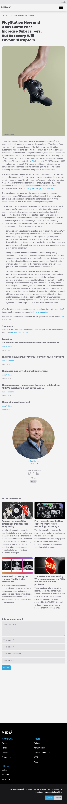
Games (33, 481)
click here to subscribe (38, 312)
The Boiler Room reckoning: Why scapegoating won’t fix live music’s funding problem (50, 580)
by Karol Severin (33, 461)
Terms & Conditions (42, 752)
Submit (6, 668)
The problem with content (16, 402)
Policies (37, 743)
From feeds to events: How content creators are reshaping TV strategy (49, 524)
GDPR (36, 757)
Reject (58, 798)
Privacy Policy (39, 748)
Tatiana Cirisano (8, 361)
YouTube (5, 775)
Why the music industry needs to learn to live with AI (30, 342)
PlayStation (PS (12, 141)
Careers (5, 752)
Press (36, 762)
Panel (4, 748)
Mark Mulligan (7, 347)
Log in (63, 2)
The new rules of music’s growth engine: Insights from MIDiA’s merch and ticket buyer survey (31, 386)
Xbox (26, 141)
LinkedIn (5, 770)
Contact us (6, 757)
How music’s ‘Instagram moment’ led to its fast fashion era (15, 579)
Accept (49, 798)
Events (4, 743)
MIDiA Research (36, 161)
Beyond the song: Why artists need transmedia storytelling (15, 524)
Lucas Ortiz (10, 134)
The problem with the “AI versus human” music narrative (33, 356)
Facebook (6, 779)
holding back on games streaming (39, 188)
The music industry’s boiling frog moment (25, 370)
